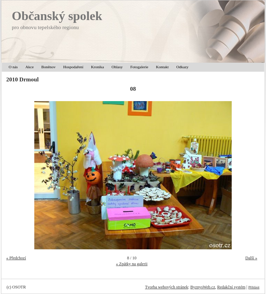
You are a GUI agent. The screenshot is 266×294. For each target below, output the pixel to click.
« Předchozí (16, 258)
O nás (13, 67)
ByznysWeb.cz (202, 287)
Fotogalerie (139, 67)
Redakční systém (231, 287)
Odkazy (182, 67)
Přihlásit (253, 287)
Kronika (97, 67)
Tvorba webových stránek (166, 287)
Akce (29, 67)
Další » (251, 258)
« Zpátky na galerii (132, 263)
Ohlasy (117, 67)
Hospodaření (73, 67)
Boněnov (48, 67)
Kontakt (162, 67)
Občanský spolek (57, 16)
